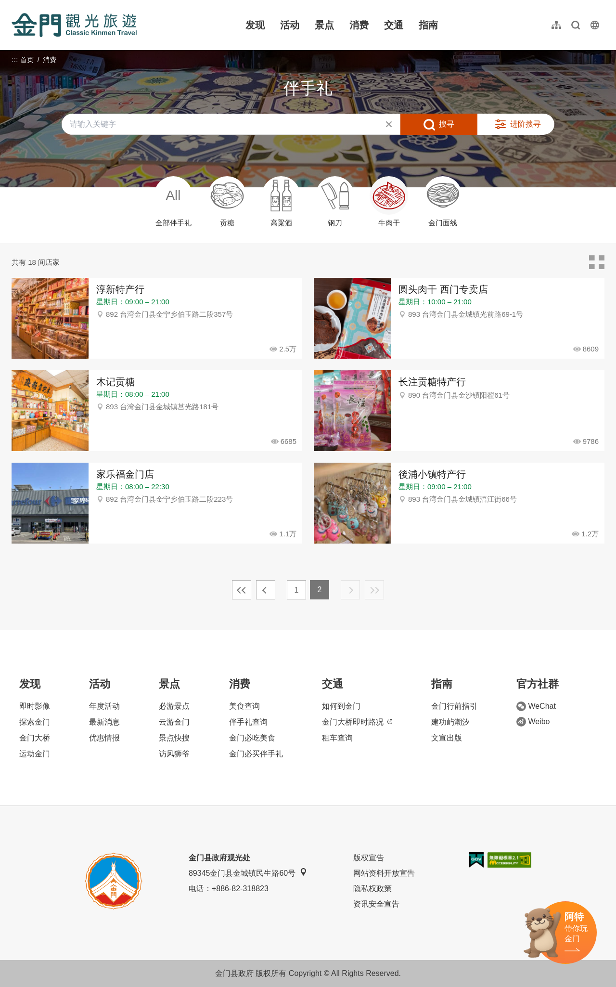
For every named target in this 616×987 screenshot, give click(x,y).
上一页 (265, 589)
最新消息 (104, 722)
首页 (27, 60)
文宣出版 (446, 738)
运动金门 (34, 754)
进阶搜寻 (525, 124)
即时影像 (34, 706)
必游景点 (174, 706)
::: (15, 5)
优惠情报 (104, 738)
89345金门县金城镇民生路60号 (248, 872)
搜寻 (446, 124)
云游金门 (174, 722)
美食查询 (244, 706)
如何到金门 (341, 706)
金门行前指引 (454, 706)
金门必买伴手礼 (256, 754)
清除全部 (389, 124)
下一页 (350, 589)
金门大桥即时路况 (357, 722)
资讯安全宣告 (376, 904)
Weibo (533, 722)
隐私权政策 (372, 888)
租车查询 (337, 738)
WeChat (536, 706)
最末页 (374, 589)
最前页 (241, 589)
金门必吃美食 (252, 738)
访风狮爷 (174, 754)
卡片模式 (596, 262)
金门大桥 (34, 738)
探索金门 (34, 722)
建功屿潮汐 (450, 722)
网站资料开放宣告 (384, 873)
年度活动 (104, 706)
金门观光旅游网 (74, 25)
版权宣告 (368, 858)
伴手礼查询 (248, 722)
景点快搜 (174, 738)
